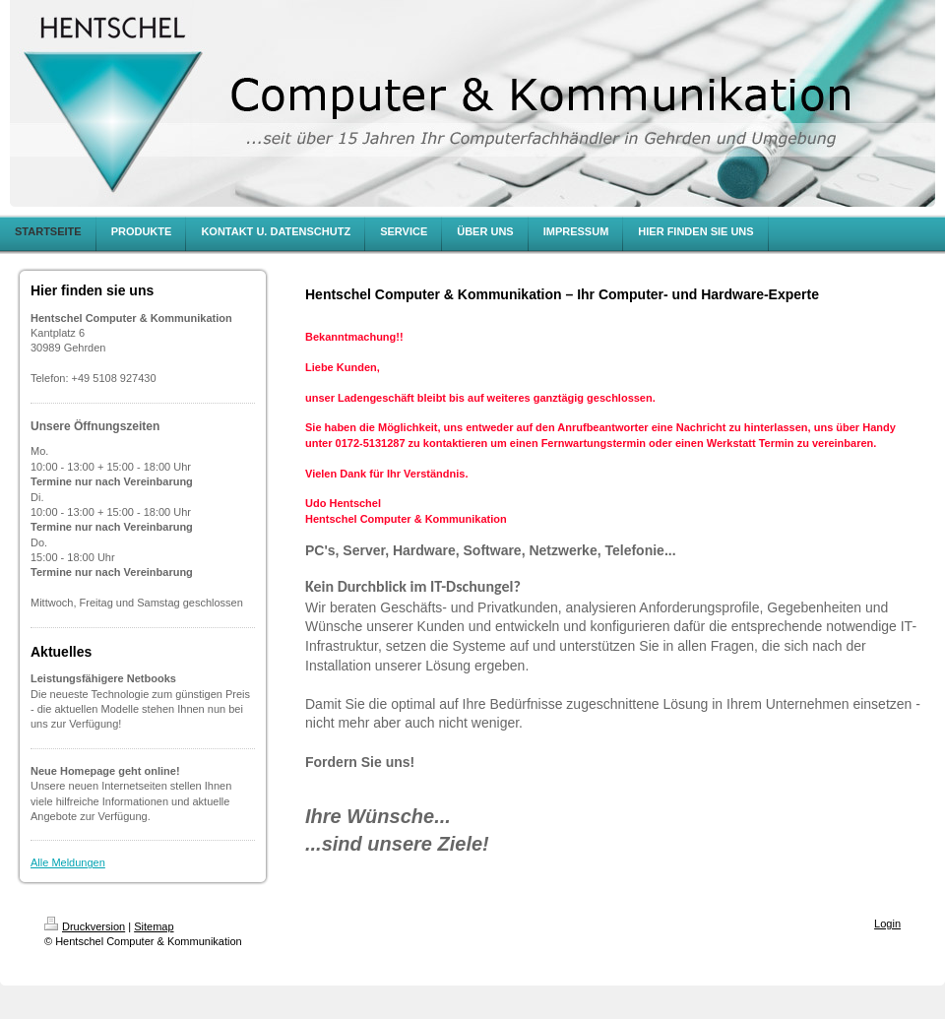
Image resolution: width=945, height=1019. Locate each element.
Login (887, 923)
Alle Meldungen (68, 862)
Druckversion (84, 926)
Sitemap (153, 926)
